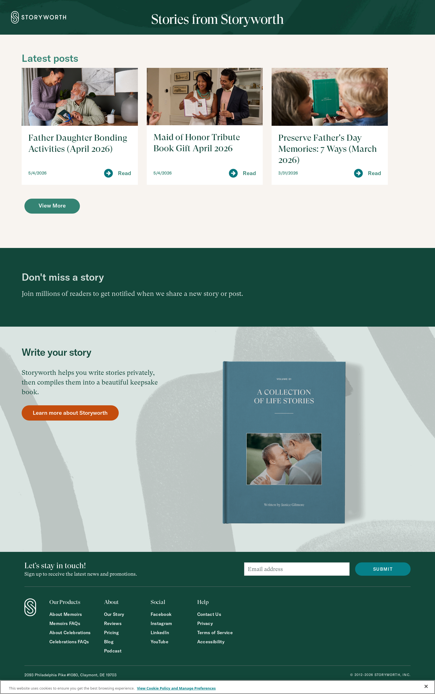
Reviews (113, 623)
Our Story (114, 614)
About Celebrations (70, 632)
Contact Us (209, 614)
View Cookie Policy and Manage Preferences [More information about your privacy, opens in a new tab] (176, 688)
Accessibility (210, 641)
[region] (217, 687)
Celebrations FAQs (69, 641)
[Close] (426, 686)
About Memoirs (65, 614)
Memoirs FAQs (64, 623)
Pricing (111, 632)
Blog (108, 641)
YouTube (159, 641)
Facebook (161, 614)
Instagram (161, 623)
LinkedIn (160, 632)
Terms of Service (215, 632)
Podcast (113, 651)
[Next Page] (52, 206)
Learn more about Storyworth (70, 412)
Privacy (205, 623)
